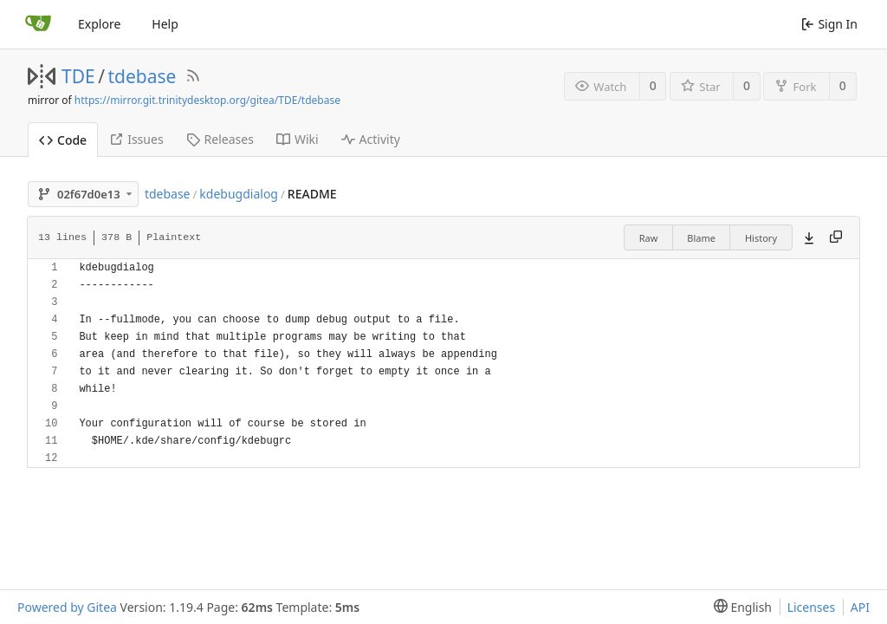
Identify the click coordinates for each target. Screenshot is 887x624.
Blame (701, 237)
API (860, 607)
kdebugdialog (238, 193)
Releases (220, 139)
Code (63, 140)
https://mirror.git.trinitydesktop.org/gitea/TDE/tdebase (207, 100)
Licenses (811, 607)
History (761, 237)
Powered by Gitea (67, 607)
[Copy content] (836, 237)
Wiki (297, 139)
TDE (78, 76)
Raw (648, 237)
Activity (370, 139)
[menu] (739, 607)
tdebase (142, 76)
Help (165, 24)
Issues (136, 139)
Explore (99, 24)
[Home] (38, 24)
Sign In (829, 24)
